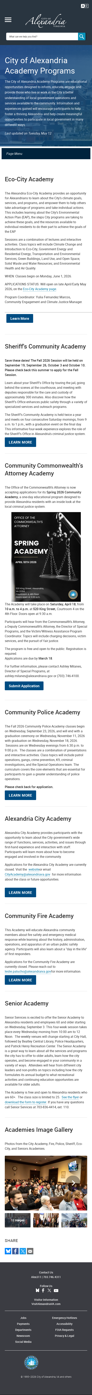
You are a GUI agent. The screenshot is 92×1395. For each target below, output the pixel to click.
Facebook (43, 1290)
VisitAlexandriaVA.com (46, 1304)
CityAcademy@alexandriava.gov (27, 874)
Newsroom (23, 1336)
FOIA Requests (64, 1330)
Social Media (23, 1342)
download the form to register (25, 1102)
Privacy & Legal (64, 1336)
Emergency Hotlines (64, 1318)
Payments (23, 1324)
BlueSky (37, 1290)
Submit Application (24, 685)
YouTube (56, 1290)
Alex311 (36, 1277)
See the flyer (70, 1097)
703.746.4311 (52, 1277)
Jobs (23, 1318)
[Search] (82, 36)
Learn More (19, 318)
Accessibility (64, 1324)
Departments (23, 1330)
